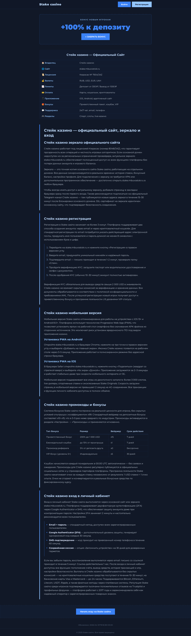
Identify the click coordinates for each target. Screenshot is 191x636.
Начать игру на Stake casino (95, 611)
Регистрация (141, 4)
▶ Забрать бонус (95, 36)
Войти (124, 4)
